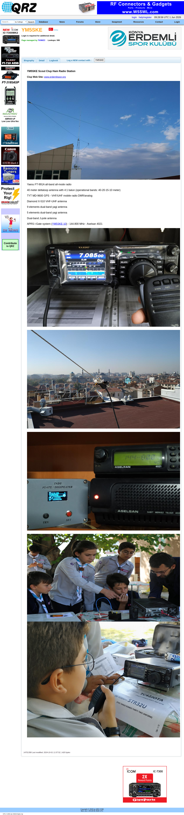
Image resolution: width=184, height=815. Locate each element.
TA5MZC (41, 40)
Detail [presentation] (41, 60)
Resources (138, 22)
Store (97, 22)
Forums (80, 22)
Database (43, 22)
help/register (145, 17)
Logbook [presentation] (53, 60)
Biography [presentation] (29, 60)
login (134, 17)
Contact (159, 22)
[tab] (29, 60)
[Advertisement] (66, 784)
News (62, 22)
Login (177, 22)
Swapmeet (117, 22)
